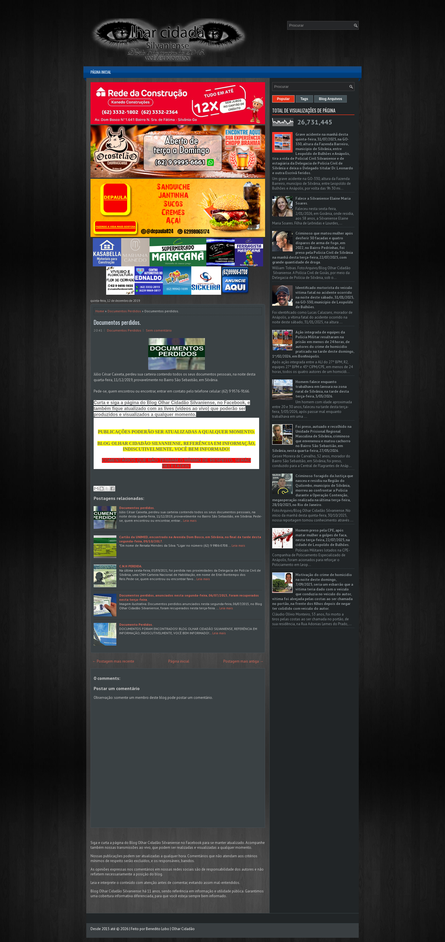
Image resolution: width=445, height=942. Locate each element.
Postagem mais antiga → (243, 661)
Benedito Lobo (157, 928)
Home (99, 311)
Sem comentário (159, 330)
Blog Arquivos (330, 99)
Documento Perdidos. (136, 624)
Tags (304, 99)
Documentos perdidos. (137, 508)
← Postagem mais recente (113, 661)
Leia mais (190, 520)
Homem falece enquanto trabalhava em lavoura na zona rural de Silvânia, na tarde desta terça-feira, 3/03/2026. (322, 389)
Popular (283, 99)
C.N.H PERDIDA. (130, 566)
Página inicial (101, 72)
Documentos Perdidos (124, 311)
